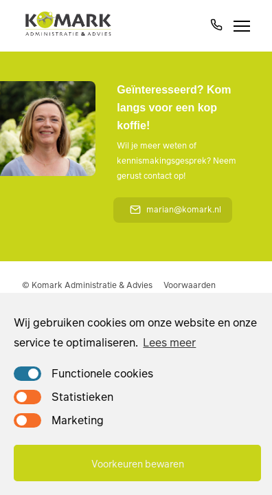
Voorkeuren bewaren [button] (137, 463)
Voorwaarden (189, 285)
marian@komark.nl (175, 209)
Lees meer (169, 342)
